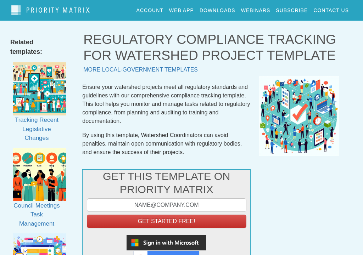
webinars (255, 8)
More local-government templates (140, 66)
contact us (331, 8)
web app (181, 8)
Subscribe (292, 8)
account (149, 8)
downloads (217, 8)
